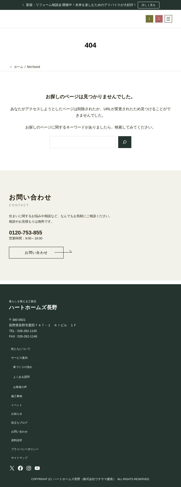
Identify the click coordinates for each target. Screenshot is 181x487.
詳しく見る (148, 4)
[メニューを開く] (168, 19)
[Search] (124, 142)
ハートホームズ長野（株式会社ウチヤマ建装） (84, 479)
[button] (36, 252)
